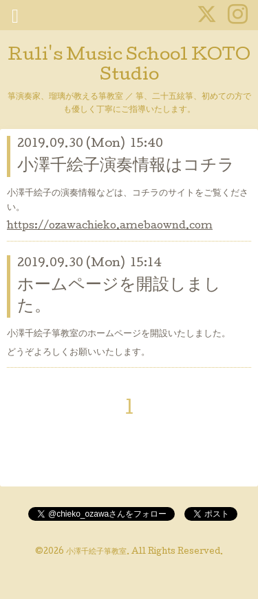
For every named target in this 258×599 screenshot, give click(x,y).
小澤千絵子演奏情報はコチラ (126, 166)
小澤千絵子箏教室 (96, 552)
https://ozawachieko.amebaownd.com (110, 226)
